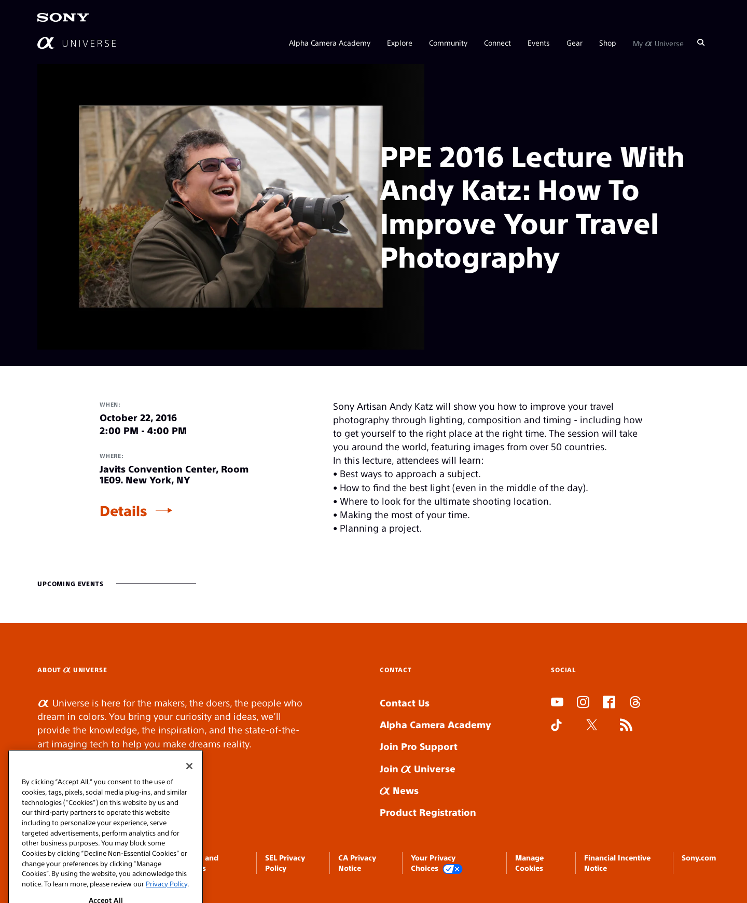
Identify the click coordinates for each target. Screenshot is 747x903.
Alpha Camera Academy (329, 42)
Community (448, 42)
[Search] (701, 42)
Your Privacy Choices (437, 863)
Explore (399, 42)
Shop (607, 42)
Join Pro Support (419, 746)
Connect (497, 42)
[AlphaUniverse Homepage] (76, 43)
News (399, 790)
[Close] (189, 796)
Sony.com (699, 857)
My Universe (658, 42)
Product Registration (428, 812)
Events (539, 42)
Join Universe (417, 768)
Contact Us (405, 702)
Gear (574, 42)
